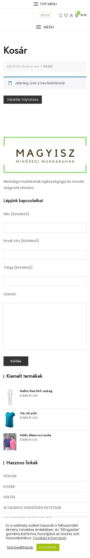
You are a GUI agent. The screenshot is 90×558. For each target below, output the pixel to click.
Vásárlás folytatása (22, 99)
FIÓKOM (10, 475)
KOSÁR (9, 486)
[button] (45, 27)
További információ (49, 538)
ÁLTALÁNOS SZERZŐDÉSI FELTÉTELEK (32, 507)
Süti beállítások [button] (20, 547)
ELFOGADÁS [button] (48, 547)
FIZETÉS (9, 497)
